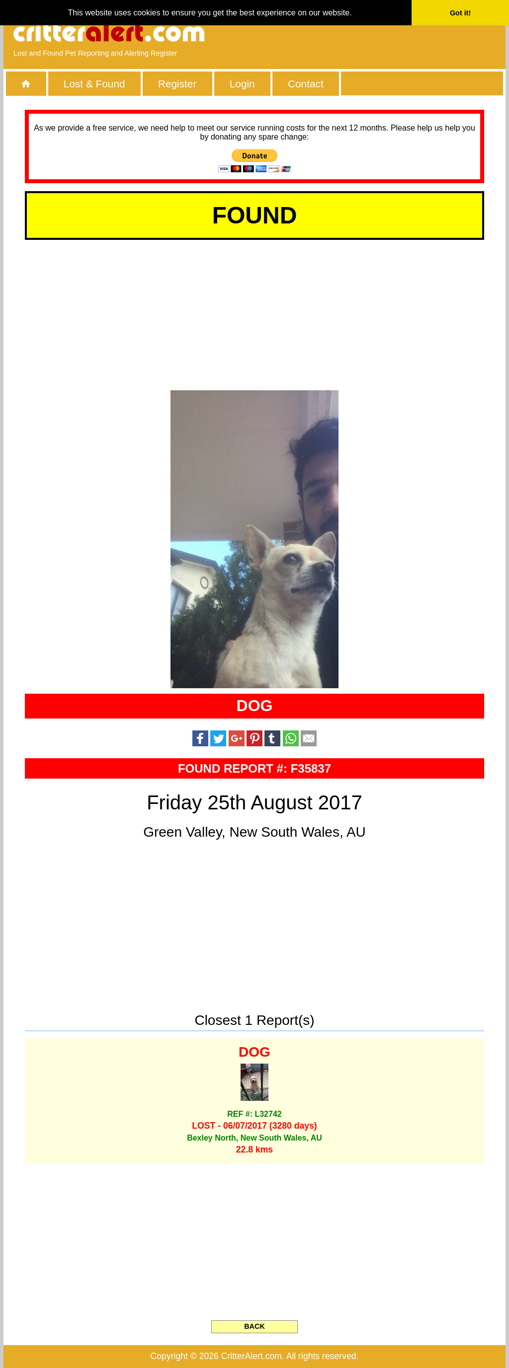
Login (242, 83)
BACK (254, 1326)
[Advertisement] (381, 32)
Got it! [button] (460, 13)
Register (177, 83)
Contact (306, 83)
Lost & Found (94, 83)
